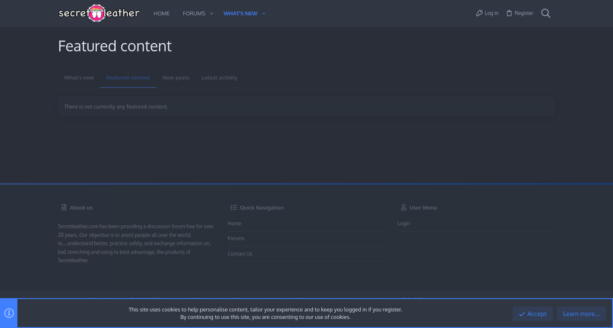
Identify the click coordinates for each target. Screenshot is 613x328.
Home (234, 223)
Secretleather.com (78, 226)
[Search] (546, 13)
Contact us (240, 254)
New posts (175, 77)
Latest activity (219, 77)
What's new (79, 77)
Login (404, 223)
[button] (211, 13)
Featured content (128, 77)
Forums (236, 238)
